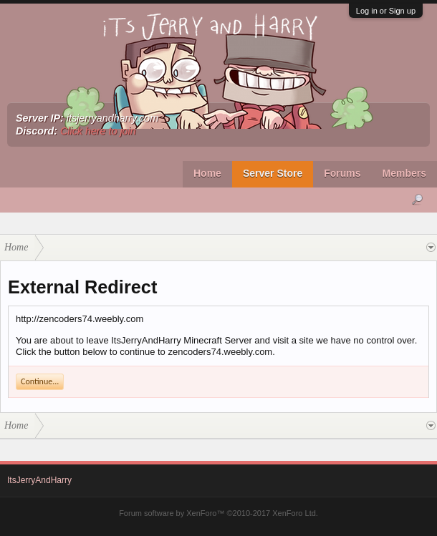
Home (207, 173)
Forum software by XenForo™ (218, 513)
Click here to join (98, 131)
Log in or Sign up (386, 10)
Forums (342, 173)
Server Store (272, 173)
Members (404, 173)
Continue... (40, 381)
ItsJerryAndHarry (39, 480)
